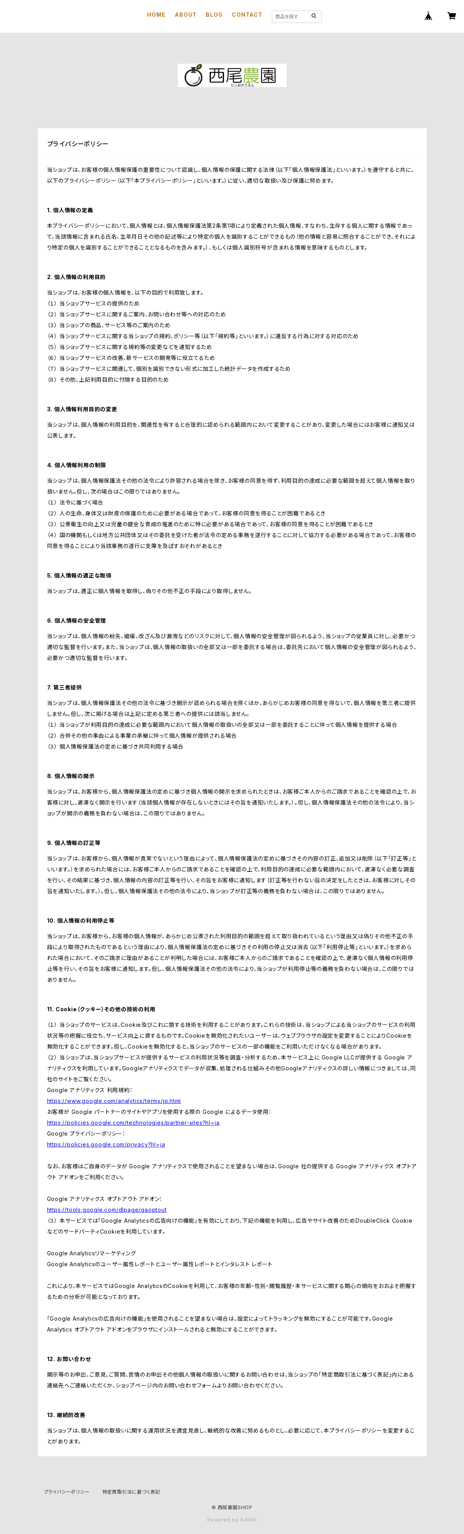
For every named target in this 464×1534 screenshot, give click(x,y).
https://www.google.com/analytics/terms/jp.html (114, 1101)
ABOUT (185, 14)
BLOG (214, 14)
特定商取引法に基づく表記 (131, 1492)
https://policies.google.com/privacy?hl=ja (106, 1144)
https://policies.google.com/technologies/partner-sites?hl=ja (133, 1122)
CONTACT (247, 14)
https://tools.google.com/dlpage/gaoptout (107, 1209)
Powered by (232, 1520)
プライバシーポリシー (67, 1492)
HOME (156, 14)
